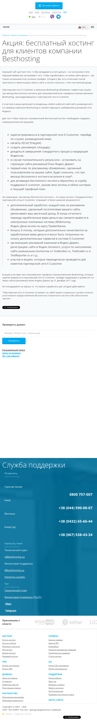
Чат (65, 12)
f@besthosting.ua (14, 570)
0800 (31, 12)
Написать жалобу (14, 577)
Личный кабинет (49, 5)
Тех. (32, 16)
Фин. (43, 16)
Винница (45, 12)
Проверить (14, 340)
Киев (37, 12)
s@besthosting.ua (14, 557)
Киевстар (56, 12)
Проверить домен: (14, 324)
